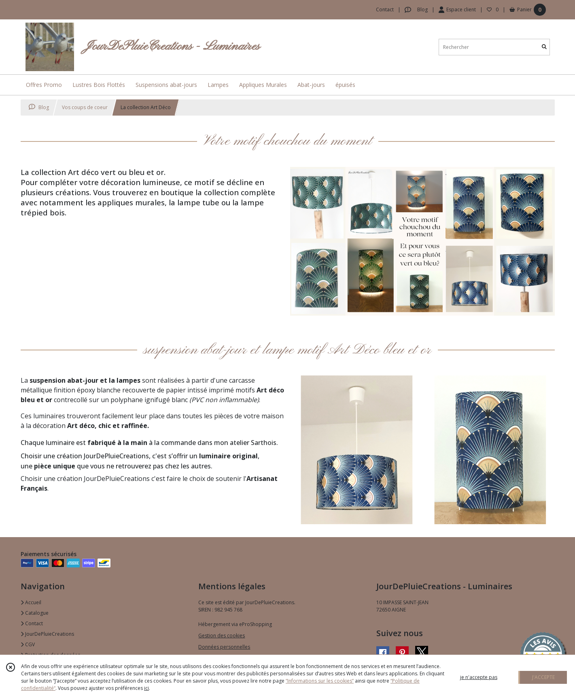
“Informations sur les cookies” (320, 680)
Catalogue (35, 612)
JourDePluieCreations (47, 633)
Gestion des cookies (221, 635)
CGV (28, 644)
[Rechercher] (544, 47)
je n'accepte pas (478, 677)
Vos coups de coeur (85, 107)
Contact (385, 9)
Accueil (31, 602)
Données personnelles (224, 646)
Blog (39, 107)
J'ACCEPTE (543, 677)
